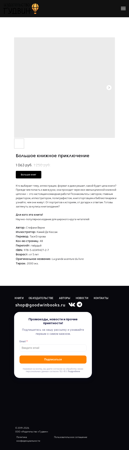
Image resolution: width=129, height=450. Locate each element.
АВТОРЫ (64, 298)
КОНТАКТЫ (101, 298)
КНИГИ (19, 298)
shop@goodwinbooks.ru (40, 304)
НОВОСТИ (82, 298)
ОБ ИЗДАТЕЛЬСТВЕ (41, 298)
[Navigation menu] (123, 8)
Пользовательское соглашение (70, 436)
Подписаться (53, 359)
